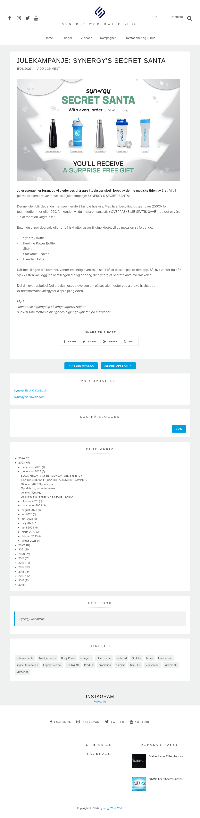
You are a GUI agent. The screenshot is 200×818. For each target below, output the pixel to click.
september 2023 (32, 506)
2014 (21, 581)
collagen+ (86, 658)
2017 (21, 567)
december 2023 (32, 467)
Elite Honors (104, 658)
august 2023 (30, 510)
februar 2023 (30, 536)
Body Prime (68, 658)
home (149, 658)
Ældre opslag (117, 366)
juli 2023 (27, 514)
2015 (21, 576)
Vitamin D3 (171, 665)
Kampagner (108, 38)
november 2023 (32, 471)
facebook (60, 722)
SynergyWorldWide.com (29, 397)
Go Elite (136, 658)
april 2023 (28, 528)
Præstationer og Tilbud (139, 38)
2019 (21, 558)
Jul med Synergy (31, 493)
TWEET (89, 342)
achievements (25, 658)
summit (120, 665)
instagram (88, 722)
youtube (140, 722)
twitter (114, 722)
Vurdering (23, 672)
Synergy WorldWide (32, 619)
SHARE (70, 342)
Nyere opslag (81, 366)
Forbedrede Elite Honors (166, 757)
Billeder (67, 38)
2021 (21, 550)
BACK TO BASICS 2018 (165, 780)
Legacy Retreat (52, 665)
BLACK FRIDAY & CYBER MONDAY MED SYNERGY (51, 476)
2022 (22, 545)
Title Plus (135, 665)
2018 (21, 563)
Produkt (89, 665)
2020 (22, 554)
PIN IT (130, 342)
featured (122, 658)
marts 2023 (29, 532)
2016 (21, 572)
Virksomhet (152, 665)
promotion (105, 665)
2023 (22, 463)
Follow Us (100, 702)
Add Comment (48, 69)
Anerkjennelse (47, 658)
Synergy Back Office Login (30, 391)
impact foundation (27, 665)
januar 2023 (29, 541)
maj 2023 (28, 523)
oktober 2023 (30, 501)
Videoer (86, 38)
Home (49, 38)
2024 (22, 458)
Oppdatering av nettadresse (38, 488)
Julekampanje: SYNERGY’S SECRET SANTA (47, 497)
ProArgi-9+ (72, 665)
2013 (21, 585)
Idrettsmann (165, 658)
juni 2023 (28, 519)
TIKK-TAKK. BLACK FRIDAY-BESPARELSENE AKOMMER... (54, 480)
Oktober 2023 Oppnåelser (37, 484)
